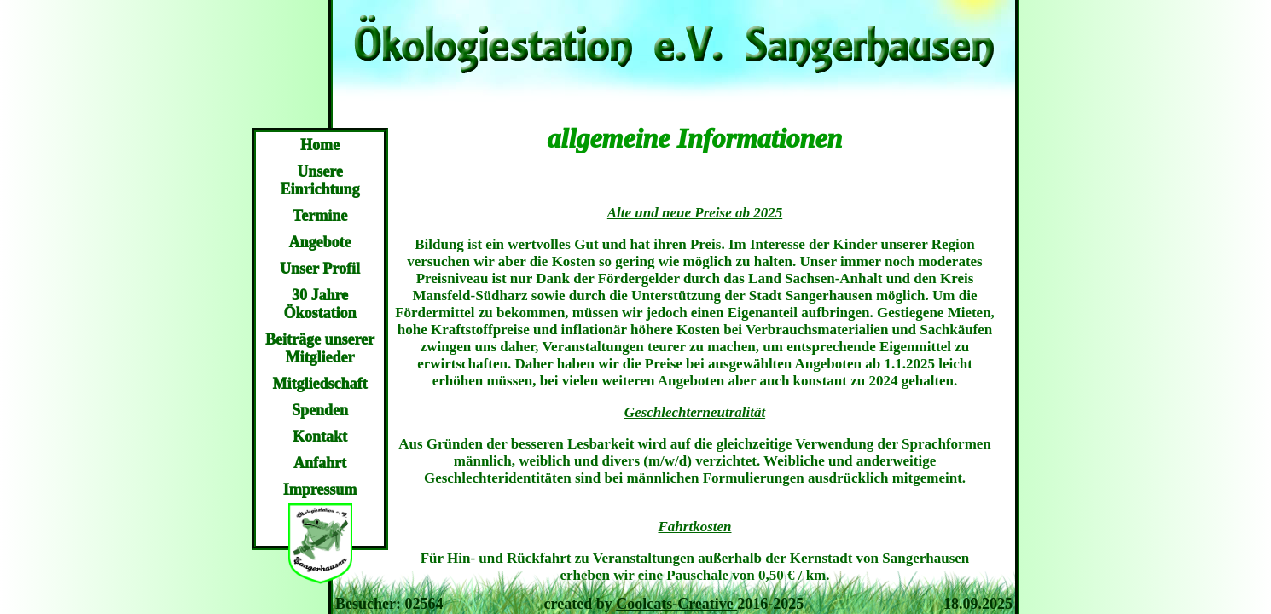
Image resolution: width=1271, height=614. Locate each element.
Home (320, 145)
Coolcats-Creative (676, 603)
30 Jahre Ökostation (319, 304)
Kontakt (320, 436)
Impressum (320, 489)
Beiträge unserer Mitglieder (319, 348)
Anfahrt (319, 463)
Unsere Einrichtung (319, 180)
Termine (320, 215)
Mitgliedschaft (320, 383)
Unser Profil (320, 268)
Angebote (320, 242)
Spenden (320, 410)
